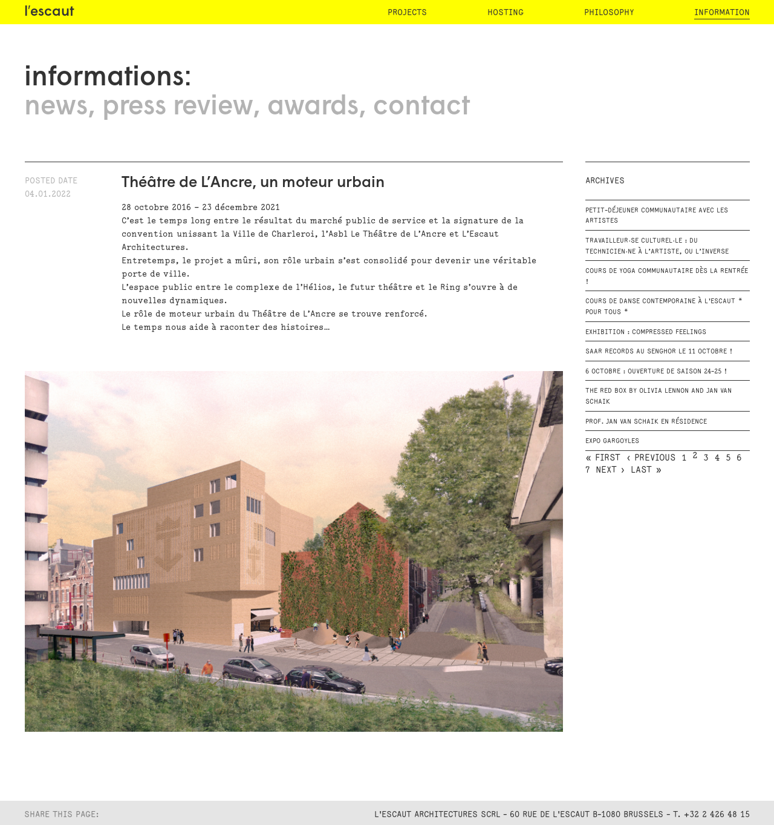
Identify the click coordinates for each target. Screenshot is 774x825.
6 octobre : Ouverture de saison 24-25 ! (656, 371)
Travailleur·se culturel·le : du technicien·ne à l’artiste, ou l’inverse (657, 246)
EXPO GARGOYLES (612, 441)
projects (407, 12)
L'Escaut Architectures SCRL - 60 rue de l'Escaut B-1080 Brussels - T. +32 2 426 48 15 (562, 814)
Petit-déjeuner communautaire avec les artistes (656, 216)
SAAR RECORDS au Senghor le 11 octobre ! (659, 351)
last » (646, 470)
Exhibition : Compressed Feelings (645, 332)
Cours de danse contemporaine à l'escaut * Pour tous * (664, 307)
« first (602, 458)
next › (610, 470)
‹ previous (650, 458)
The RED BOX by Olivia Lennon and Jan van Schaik (658, 396)
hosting (505, 12)
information (722, 12)
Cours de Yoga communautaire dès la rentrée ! (666, 277)
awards (313, 107)
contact (421, 107)
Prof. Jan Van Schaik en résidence (646, 422)
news (56, 107)
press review (177, 107)
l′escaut (49, 12)
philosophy (609, 12)
